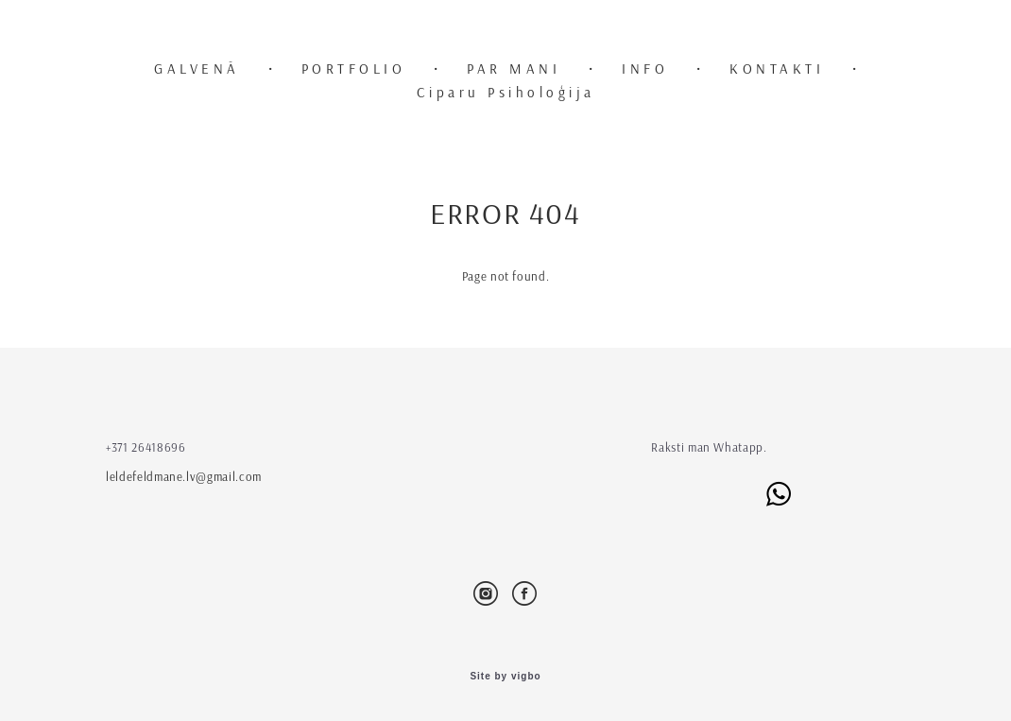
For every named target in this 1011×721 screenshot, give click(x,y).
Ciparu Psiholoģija (506, 92)
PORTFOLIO (353, 68)
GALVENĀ (197, 68)
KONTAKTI (776, 68)
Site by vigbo (505, 676)
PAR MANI (513, 68)
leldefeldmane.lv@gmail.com (184, 476)
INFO (645, 68)
